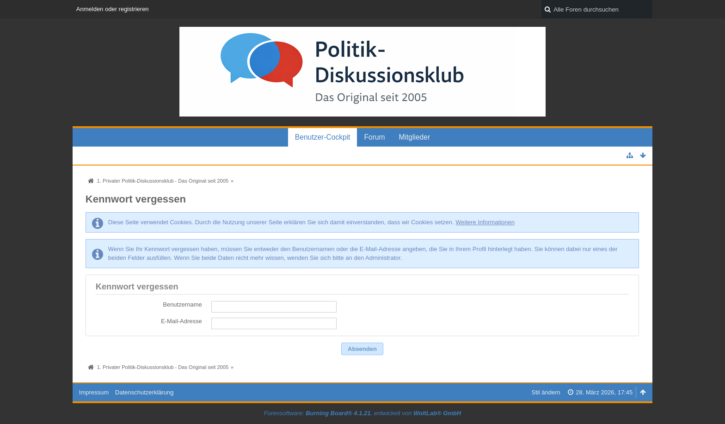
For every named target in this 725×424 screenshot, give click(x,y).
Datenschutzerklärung (144, 392)
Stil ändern (546, 392)
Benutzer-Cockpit (322, 137)
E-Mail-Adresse (181, 321)
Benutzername (182, 304)
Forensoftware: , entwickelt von (362, 413)
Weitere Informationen (485, 222)
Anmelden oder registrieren (112, 9)
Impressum (94, 392)
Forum (374, 137)
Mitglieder (414, 137)
